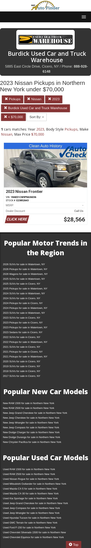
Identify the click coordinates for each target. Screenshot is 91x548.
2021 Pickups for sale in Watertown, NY (25, 356)
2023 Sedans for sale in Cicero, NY (22, 332)
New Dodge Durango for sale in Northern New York (31, 437)
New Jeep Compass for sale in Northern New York (31, 427)
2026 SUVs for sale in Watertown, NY (24, 264)
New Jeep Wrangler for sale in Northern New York (31, 422)
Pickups (12, 99)
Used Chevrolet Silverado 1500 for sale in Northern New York (34, 533)
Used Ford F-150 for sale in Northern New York (29, 527)
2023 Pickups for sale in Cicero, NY (23, 322)
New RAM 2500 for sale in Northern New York (28, 408)
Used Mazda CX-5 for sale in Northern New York (30, 488)
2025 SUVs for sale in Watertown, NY (24, 278)
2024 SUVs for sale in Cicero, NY (21, 298)
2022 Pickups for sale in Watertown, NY (25, 342)
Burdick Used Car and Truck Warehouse (35, 108)
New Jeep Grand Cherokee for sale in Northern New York (35, 412)
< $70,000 (13, 117)
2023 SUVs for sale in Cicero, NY (21, 317)
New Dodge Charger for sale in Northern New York (31, 432)
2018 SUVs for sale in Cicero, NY (21, 371)
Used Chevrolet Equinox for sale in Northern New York (33, 537)
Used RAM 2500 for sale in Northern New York (29, 474)
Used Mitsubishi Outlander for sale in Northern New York (34, 483)
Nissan (34, 99)
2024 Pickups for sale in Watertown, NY (25, 308)
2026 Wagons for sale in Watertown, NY (25, 274)
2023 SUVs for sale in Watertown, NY (24, 312)
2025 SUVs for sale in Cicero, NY (21, 283)
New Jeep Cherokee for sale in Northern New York (31, 417)
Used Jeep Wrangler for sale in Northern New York (31, 512)
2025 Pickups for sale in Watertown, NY (25, 288)
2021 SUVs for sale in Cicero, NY (21, 346)
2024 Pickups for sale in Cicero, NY (23, 303)
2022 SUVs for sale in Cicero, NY (21, 337)
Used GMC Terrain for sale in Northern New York (30, 522)
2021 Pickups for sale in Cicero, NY (23, 351)
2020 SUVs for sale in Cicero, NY (21, 361)
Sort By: (37, 117)
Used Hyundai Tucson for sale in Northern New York (32, 517)
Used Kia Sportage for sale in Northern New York (30, 498)
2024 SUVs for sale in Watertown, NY (24, 293)
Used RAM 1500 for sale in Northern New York (29, 469)
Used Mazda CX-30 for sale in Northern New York (31, 493)
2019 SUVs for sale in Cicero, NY (21, 366)
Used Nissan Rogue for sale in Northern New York (31, 478)
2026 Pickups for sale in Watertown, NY (25, 269)
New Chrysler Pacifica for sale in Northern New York (32, 442)
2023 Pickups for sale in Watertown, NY (25, 327)
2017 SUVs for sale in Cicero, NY (21, 376)
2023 (54, 99)
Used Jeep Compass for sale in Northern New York (31, 508)
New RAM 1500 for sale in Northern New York (28, 403)
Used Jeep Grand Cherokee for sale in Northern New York (35, 503)
